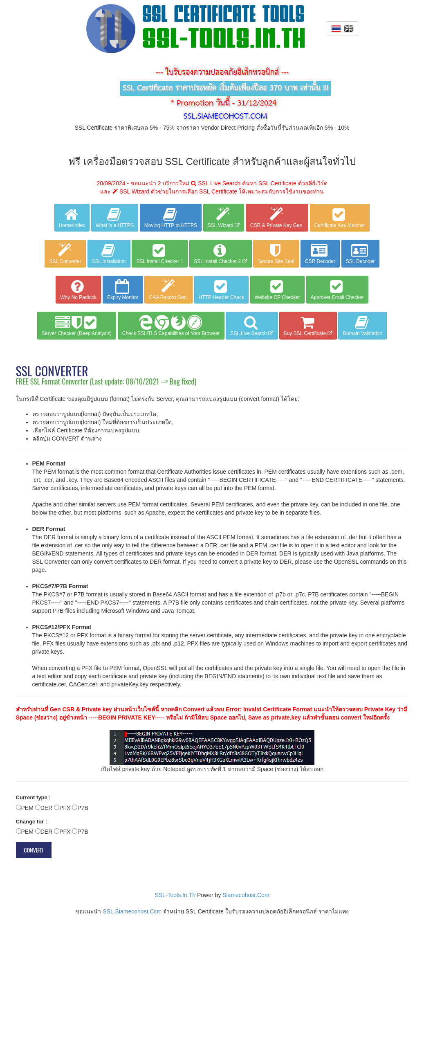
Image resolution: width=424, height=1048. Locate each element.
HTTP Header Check (221, 289)
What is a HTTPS (115, 217)
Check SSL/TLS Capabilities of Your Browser (171, 325)
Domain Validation (362, 325)
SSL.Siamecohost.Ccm (132, 911)
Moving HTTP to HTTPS (170, 217)
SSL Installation (109, 253)
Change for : (31, 822)
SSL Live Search (251, 325)
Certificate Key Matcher (340, 217)
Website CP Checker (277, 289)
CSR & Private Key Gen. (277, 217)
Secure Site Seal (276, 253)
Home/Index (72, 217)
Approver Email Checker (337, 289)
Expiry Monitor (123, 289)
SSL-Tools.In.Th (175, 895)
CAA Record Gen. (168, 289)
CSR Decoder (320, 253)
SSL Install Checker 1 (159, 253)
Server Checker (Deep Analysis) (77, 325)
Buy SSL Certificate (308, 325)
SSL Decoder (360, 253)
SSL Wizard (224, 217)
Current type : (33, 797)
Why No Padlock (78, 289)
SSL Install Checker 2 (220, 253)
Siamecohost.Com (245, 895)
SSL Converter (65, 253)
